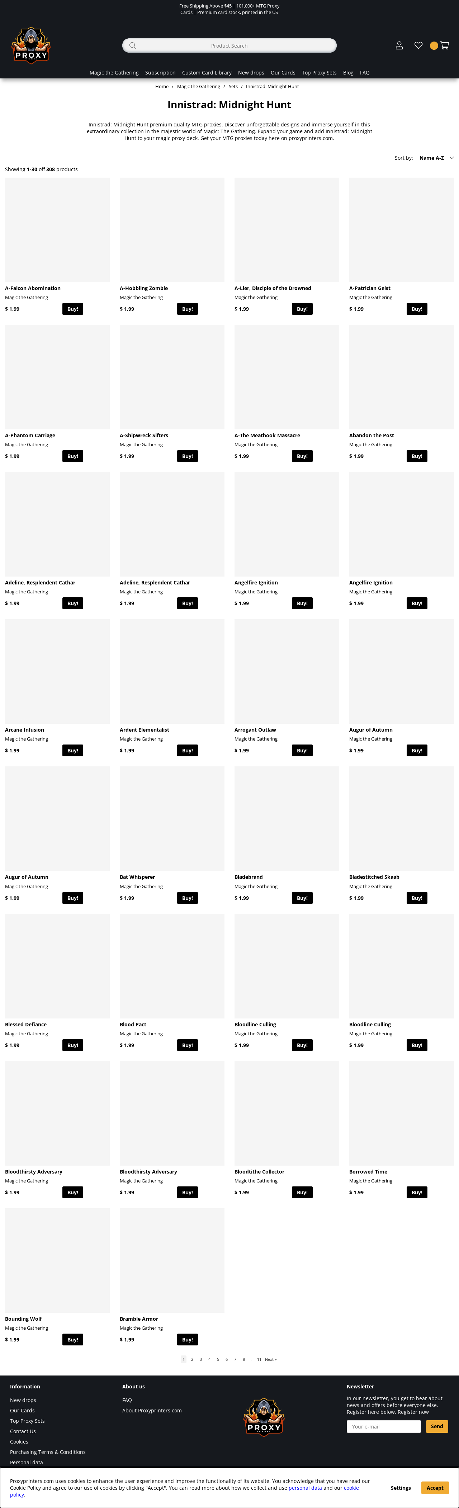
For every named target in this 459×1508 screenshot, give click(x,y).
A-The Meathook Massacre (267, 435)
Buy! (72, 308)
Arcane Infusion (24, 729)
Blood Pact (133, 1024)
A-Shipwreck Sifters (144, 435)
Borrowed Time (368, 1171)
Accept (435, 1487)
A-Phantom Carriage (30, 435)
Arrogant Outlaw (255, 729)
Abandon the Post (371, 435)
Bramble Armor (139, 1318)
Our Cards (283, 72)
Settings (401, 1487)
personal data (305, 1487)
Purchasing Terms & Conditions (48, 1452)
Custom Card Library (207, 72)
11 (259, 1359)
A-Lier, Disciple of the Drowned (273, 288)
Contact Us (23, 1431)
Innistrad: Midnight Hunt (272, 86)
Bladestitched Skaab (374, 876)
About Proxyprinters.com (152, 1410)
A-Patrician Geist (370, 288)
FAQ (365, 72)
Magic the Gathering (114, 72)
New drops (251, 72)
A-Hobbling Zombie (144, 288)
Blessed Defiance (26, 1024)
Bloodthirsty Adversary (33, 1171)
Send (437, 1426)
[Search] (229, 45)
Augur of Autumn (371, 729)
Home (162, 86)
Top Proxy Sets (319, 72)
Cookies (19, 1441)
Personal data (26, 1462)
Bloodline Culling (255, 1024)
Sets (233, 86)
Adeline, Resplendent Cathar (40, 582)
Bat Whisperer (137, 876)
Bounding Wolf (23, 1318)
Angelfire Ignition (256, 582)
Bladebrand (249, 876)
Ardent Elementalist (144, 729)
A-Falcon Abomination (33, 288)
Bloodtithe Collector (259, 1171)
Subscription (160, 72)
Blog (348, 72)
